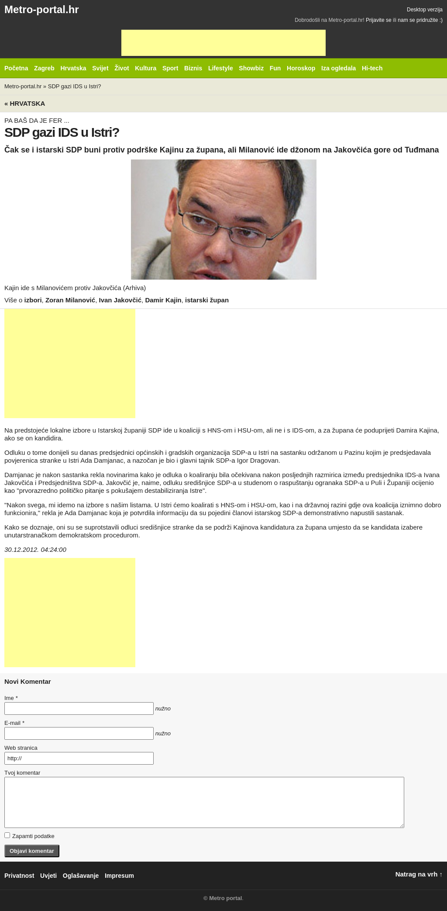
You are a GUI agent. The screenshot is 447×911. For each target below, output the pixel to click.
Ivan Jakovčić (120, 300)
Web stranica (21, 748)
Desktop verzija (425, 10)
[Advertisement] (223, 43)
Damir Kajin (163, 300)
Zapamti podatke (29, 835)
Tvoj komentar (22, 772)
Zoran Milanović (70, 300)
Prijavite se (379, 20)
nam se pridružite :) (420, 20)
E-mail (14, 723)
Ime (10, 698)
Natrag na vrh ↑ (419, 874)
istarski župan (207, 300)
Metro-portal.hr (41, 9)
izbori (33, 300)
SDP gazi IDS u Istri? (74, 86)
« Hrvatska (24, 103)
